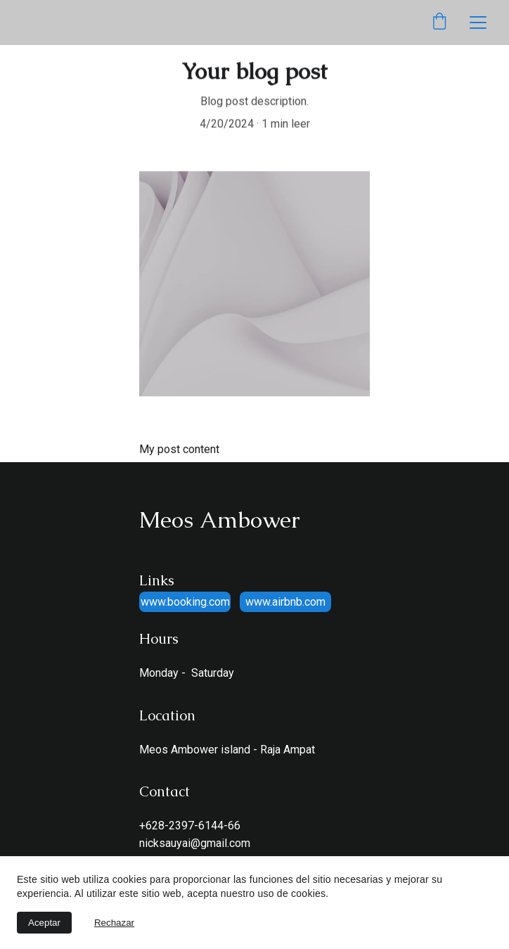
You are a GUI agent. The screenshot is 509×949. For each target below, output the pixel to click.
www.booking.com (185, 602)
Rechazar (114, 922)
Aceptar (44, 922)
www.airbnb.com (285, 602)
